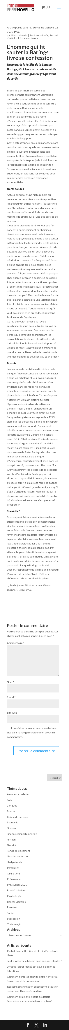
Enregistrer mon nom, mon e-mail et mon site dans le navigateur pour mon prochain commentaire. (32, 732)
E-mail (11, 697)
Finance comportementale (22, 833)
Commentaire (15, 642)
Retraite (12, 907)
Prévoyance (14, 879)
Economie (12, 822)
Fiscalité (11, 845)
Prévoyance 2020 (17, 884)
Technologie (14, 924)
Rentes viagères (16, 901)
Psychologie (14, 896)
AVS (9, 799)
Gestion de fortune (18, 856)
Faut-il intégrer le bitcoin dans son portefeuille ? (34, 960)
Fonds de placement (18, 850)
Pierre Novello (19, 35)
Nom (10, 681)
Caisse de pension (17, 816)
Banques (12, 805)
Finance (11, 828)
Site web (12, 712)
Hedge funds (14, 862)
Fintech (11, 839)
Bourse (11, 811)
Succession (13, 918)
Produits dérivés (38, 35)
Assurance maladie (18, 794)
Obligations (13, 873)
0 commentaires (29, 37)
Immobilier (13, 867)
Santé (10, 912)
